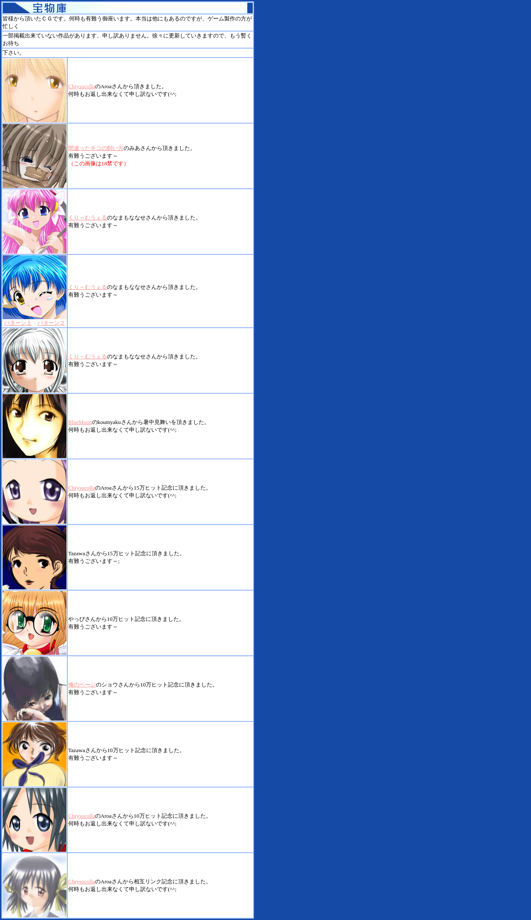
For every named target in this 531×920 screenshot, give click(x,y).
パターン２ (51, 323)
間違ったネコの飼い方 (96, 148)
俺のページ (82, 684)
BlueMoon (80, 422)
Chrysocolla (81, 86)
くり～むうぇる (87, 217)
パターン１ (18, 323)
